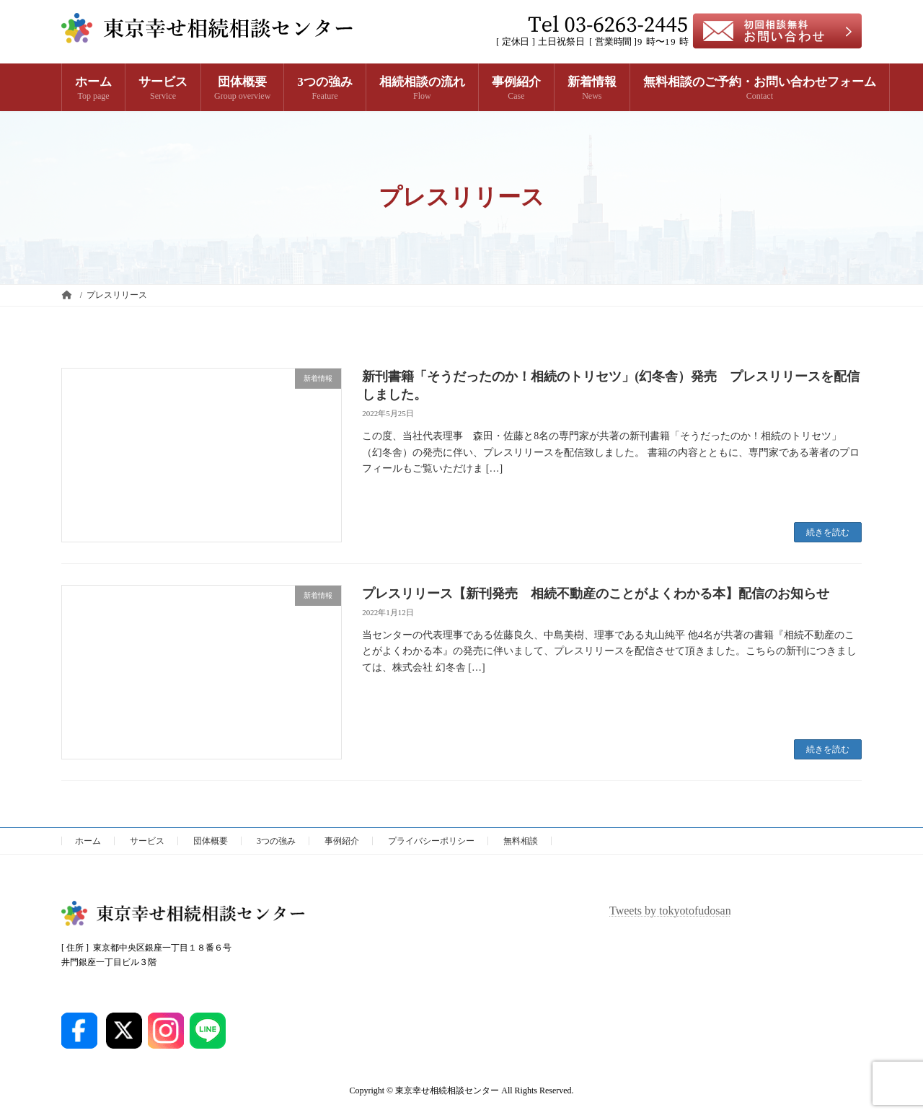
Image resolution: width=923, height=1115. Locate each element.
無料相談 (520, 841)
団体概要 (210, 841)
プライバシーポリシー (431, 841)
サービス (147, 841)
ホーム (88, 841)
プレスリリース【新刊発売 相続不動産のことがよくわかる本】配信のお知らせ (595, 593)
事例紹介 (341, 841)
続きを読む (827, 532)
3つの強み (276, 841)
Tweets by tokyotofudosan (670, 910)
